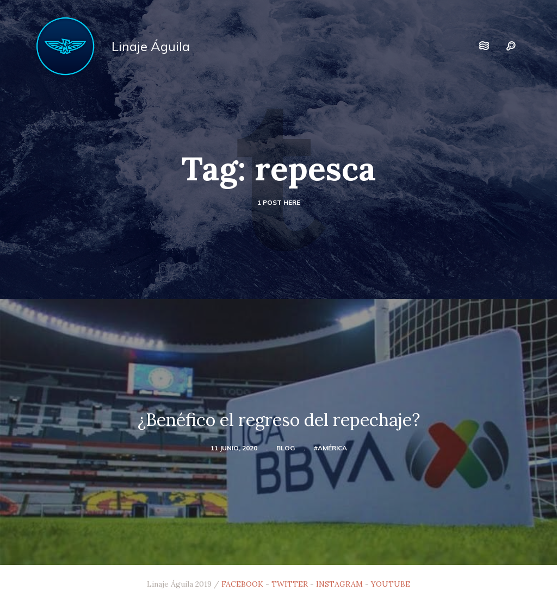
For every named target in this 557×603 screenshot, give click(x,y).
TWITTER (289, 584)
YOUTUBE (390, 584)
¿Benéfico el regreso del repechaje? (279, 420)
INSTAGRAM (339, 584)
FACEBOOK (242, 584)
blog (285, 448)
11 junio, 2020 (234, 448)
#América (330, 448)
